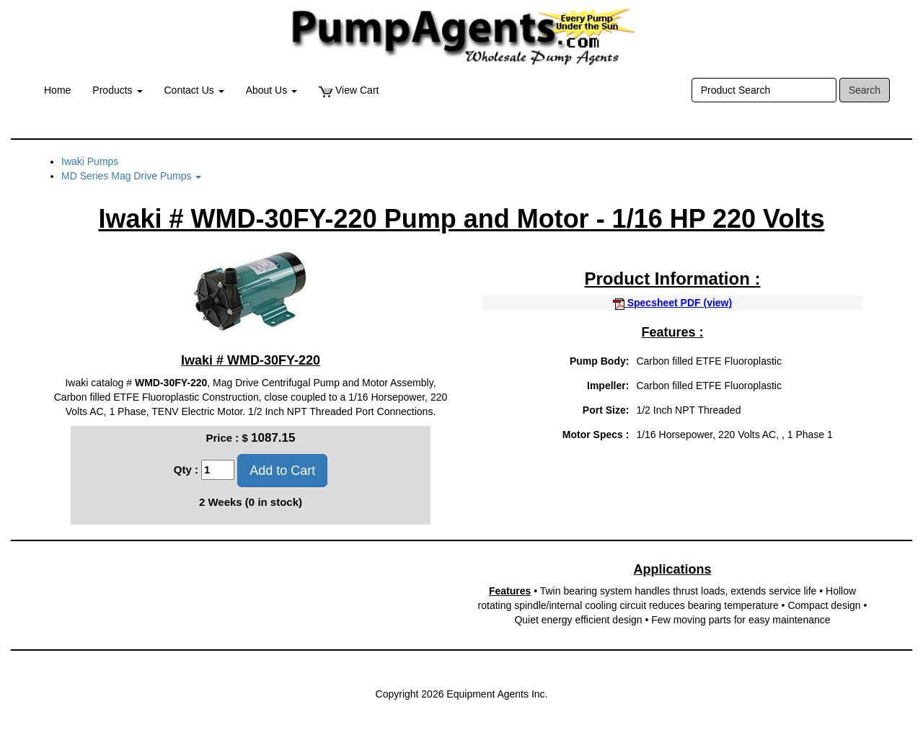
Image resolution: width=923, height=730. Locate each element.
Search (864, 90)
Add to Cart (282, 470)
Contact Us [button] (194, 90)
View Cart (349, 90)
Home (57, 90)
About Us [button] (271, 90)
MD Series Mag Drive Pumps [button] (131, 176)
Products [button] (117, 90)
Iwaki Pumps (89, 161)
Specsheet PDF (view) (672, 302)
